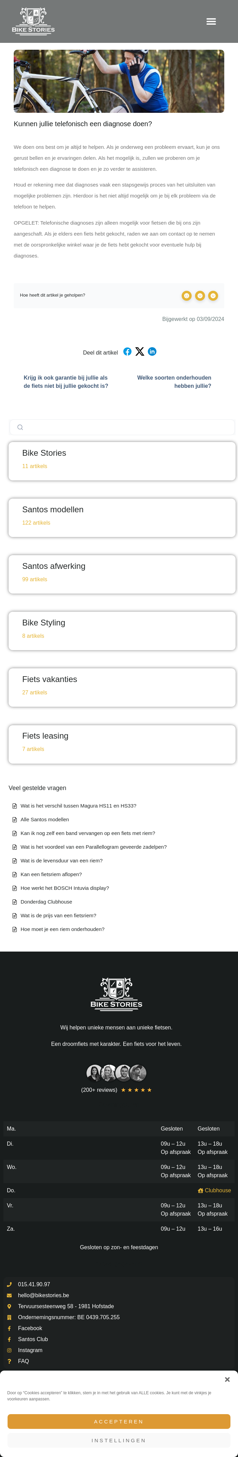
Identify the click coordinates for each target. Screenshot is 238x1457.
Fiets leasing (45, 735)
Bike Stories (44, 452)
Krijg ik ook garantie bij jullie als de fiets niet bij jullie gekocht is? (61, 382)
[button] (227, 1379)
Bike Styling (43, 622)
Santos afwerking (54, 566)
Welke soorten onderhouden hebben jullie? (180, 382)
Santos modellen (53, 509)
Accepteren (119, 1421)
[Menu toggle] (211, 21)
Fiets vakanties (49, 679)
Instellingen (119, 1440)
